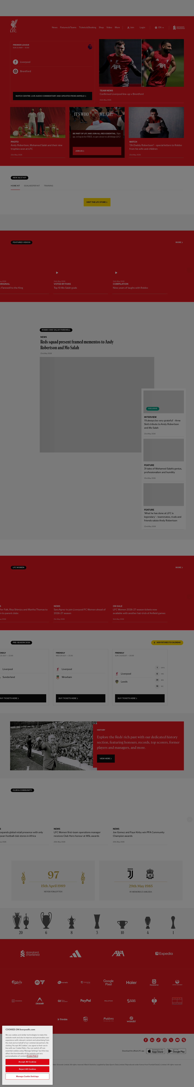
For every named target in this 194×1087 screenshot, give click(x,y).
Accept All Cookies (27, 1062)
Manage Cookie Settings (27, 1076)
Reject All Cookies (27, 1069)
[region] (27, 1055)
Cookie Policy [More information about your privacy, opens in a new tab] (32, 1056)
